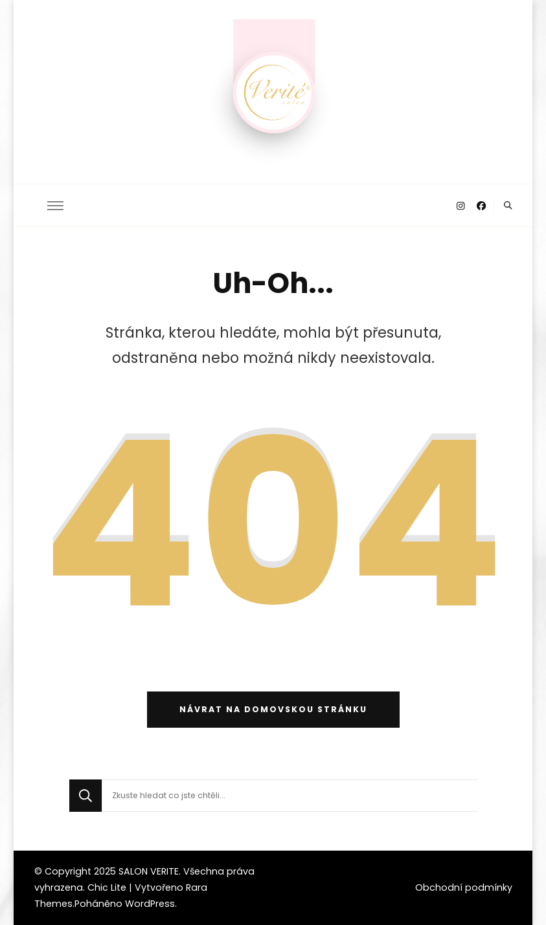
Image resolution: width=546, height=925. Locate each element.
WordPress (150, 903)
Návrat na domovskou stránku (273, 709)
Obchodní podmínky (463, 887)
